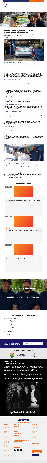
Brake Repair (5, 428)
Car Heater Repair (6, 430)
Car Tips (29, 7)
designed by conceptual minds (24, 461)
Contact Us (17, 435)
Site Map (16, 437)
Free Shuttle (19, 297)
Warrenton (12, 329)
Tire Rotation (6, 445)
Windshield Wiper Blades (7, 457)
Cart (17, 1)
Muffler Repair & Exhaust (7, 439)
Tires (13, 7)
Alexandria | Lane (34, 425)
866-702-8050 (9, 174)
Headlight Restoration (7, 438)
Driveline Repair (6, 434)
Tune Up (5, 448)
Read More (8, 213)
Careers (25, 7)
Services (16, 7)
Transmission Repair (7, 447)
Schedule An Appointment (37, 451)
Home (11, 7)
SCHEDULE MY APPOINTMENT (36, 1)
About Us (36, 7)
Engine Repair (6, 435)
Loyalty (33, 7)
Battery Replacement (7, 426)
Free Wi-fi (28, 297)
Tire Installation (6, 444)
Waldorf (15, 318)
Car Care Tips (17, 432)
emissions (6, 37)
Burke (8, 329)
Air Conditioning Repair (7, 425)
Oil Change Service (7, 440)
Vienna (5, 318)
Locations (41, 7)
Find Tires (16, 423)
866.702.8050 (24, 1)
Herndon (5, 329)
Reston (5, 331)
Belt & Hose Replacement (7, 429)
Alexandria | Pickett (35, 426)
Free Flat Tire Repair (36, 297)
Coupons (21, 7)
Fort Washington (35, 430)
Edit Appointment (35, 454)
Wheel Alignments (7, 454)
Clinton (15, 329)
